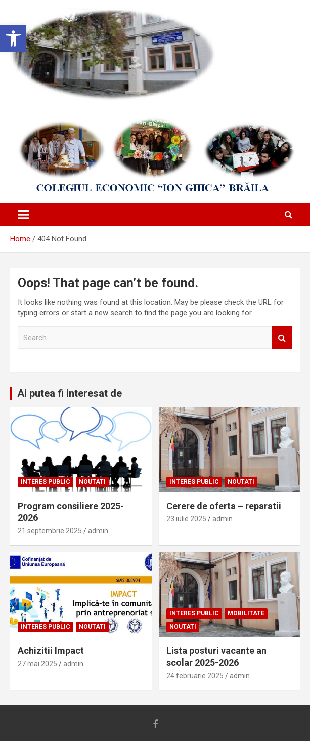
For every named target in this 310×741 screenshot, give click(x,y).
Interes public (45, 481)
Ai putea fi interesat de (69, 393)
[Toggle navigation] (23, 214)
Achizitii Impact (51, 650)
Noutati (92, 481)
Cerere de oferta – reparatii (223, 506)
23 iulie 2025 (186, 519)
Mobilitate (246, 613)
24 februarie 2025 (195, 676)
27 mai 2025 (37, 664)
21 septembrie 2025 (50, 531)
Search (282, 337)
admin (98, 531)
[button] (13, 38)
